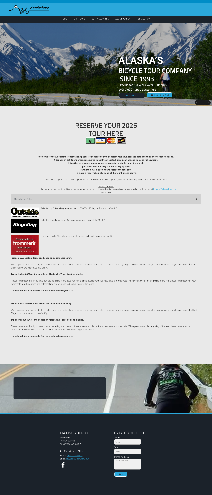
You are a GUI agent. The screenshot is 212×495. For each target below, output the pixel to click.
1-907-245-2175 (74, 455)
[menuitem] (64, 18)
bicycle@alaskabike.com (165, 189)
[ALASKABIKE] (29, 9)
